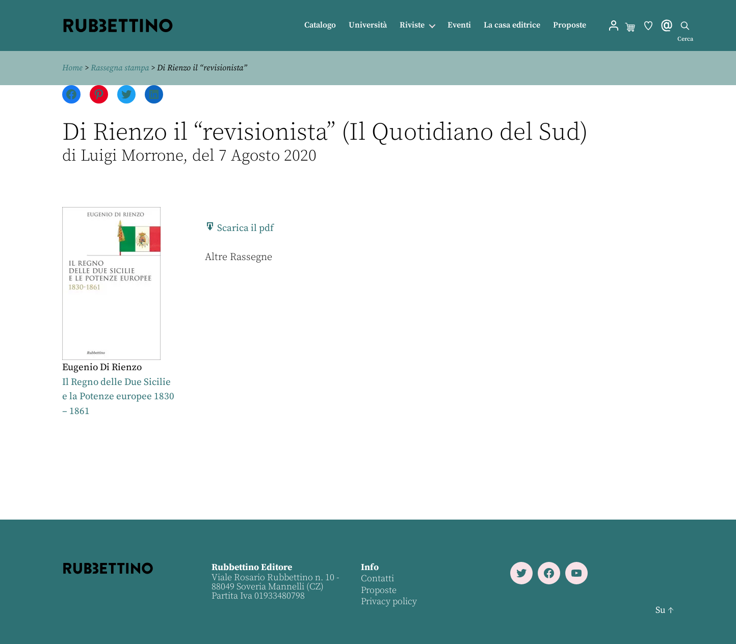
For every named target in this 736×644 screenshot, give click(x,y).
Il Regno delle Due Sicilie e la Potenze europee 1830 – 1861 (118, 396)
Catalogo (320, 25)
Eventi (459, 25)
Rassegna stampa (120, 68)
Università (368, 25)
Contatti (377, 578)
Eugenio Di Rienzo (102, 367)
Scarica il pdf (239, 228)
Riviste (412, 25)
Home (72, 68)
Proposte (569, 25)
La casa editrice (512, 25)
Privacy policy (389, 601)
